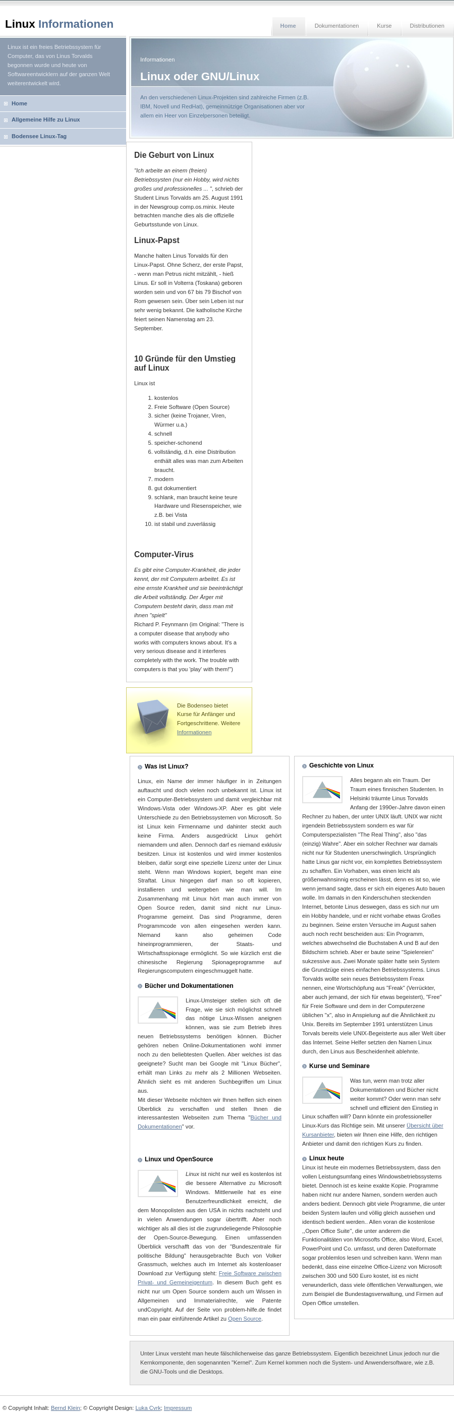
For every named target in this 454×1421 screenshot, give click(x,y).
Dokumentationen (337, 26)
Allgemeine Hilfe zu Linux (46, 119)
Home (19, 103)
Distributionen (427, 26)
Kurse (384, 26)
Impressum (178, 1408)
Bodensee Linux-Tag (39, 136)
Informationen (194, 732)
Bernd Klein (65, 1408)
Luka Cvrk (147, 1408)
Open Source (244, 1319)
